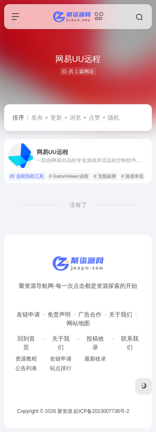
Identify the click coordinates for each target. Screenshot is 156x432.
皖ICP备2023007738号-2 (101, 411)
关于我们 (120, 314)
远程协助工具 (27, 176)
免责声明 (59, 314)
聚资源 (64, 411)
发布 (37, 117)
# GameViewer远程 (69, 176)
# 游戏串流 (132, 176)
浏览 (75, 117)
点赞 (94, 117)
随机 (113, 117)
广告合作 (90, 314)
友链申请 (28, 314)
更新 (56, 117)
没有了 (78, 204)
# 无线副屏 (105, 176)
